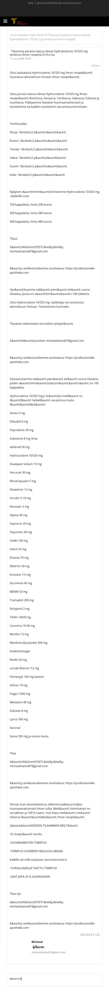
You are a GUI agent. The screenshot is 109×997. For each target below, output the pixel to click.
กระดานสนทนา (19, 35)
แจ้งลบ (95, 66)
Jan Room (38, 35)
